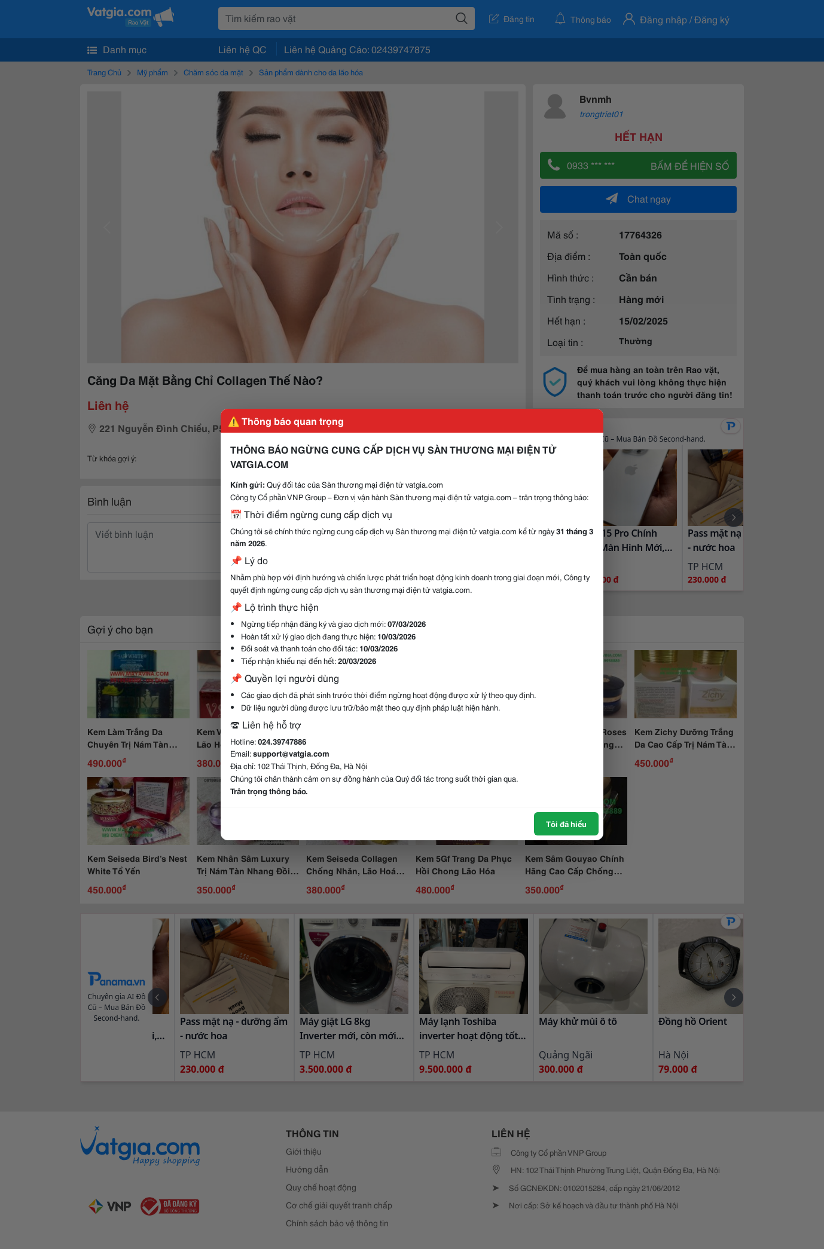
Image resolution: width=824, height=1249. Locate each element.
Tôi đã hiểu (566, 823)
